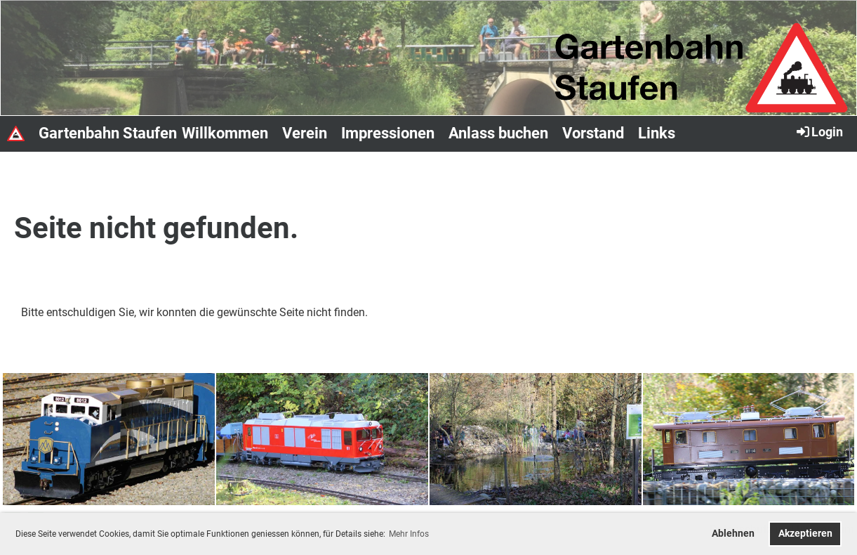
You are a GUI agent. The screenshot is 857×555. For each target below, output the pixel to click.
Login (819, 131)
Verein (304, 133)
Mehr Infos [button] (409, 534)
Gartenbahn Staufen (108, 133)
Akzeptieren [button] (805, 534)
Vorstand (593, 133)
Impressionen (387, 133)
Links (656, 133)
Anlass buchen (498, 133)
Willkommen (225, 133)
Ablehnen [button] (733, 534)
